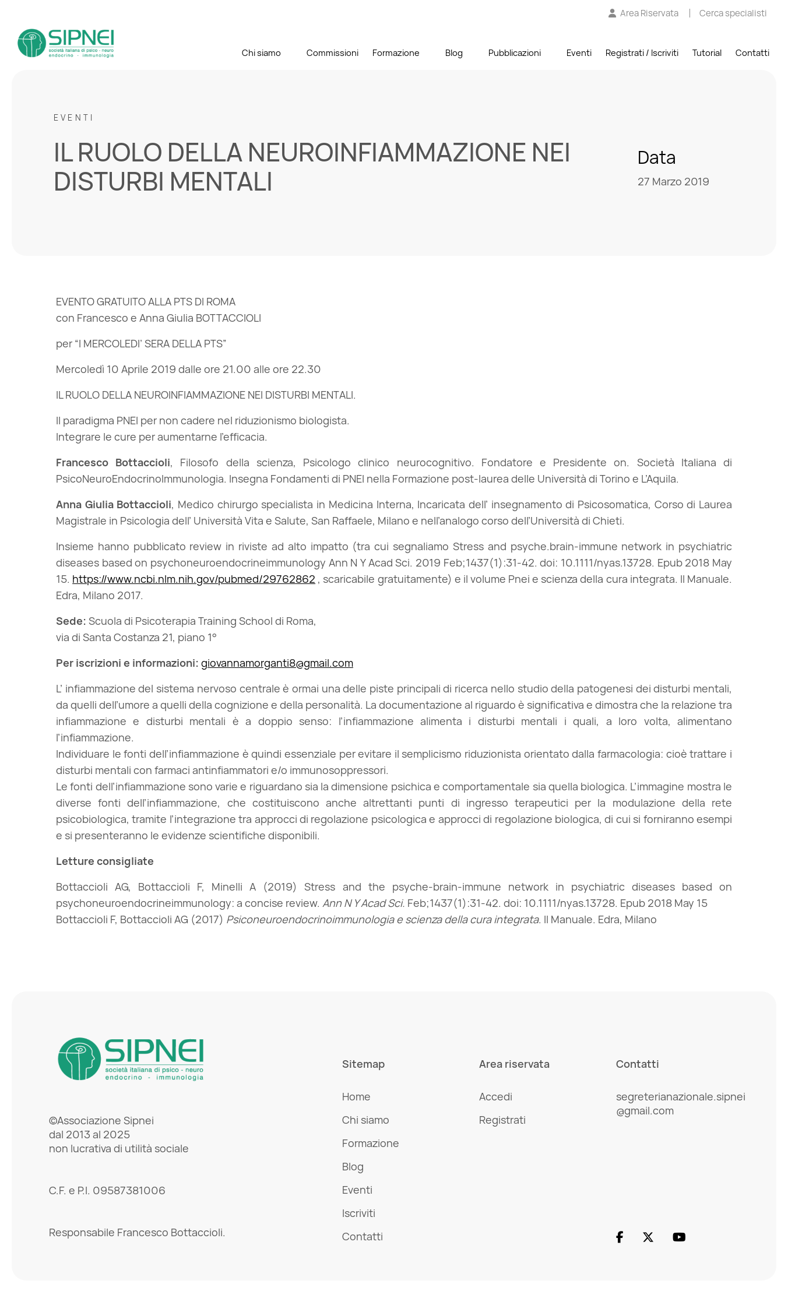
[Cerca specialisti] (733, 14)
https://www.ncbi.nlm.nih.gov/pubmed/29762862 (193, 579)
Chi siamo (261, 53)
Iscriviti (358, 1213)
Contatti (752, 53)
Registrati (502, 1120)
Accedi (495, 1096)
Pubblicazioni (514, 53)
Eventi (579, 53)
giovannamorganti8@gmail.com (277, 663)
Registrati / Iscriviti (642, 53)
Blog (454, 53)
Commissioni (332, 53)
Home (356, 1096)
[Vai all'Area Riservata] (643, 14)
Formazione (396, 53)
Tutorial (707, 53)
